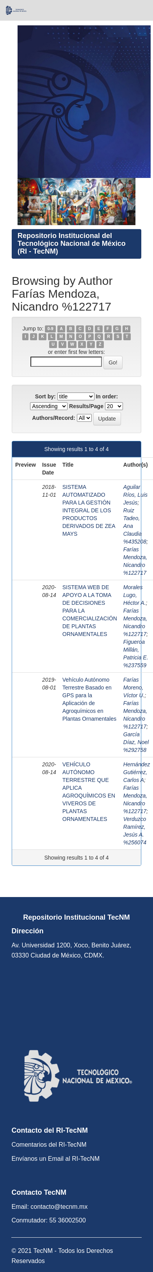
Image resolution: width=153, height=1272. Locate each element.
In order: (107, 396)
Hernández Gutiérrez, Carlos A (136, 772)
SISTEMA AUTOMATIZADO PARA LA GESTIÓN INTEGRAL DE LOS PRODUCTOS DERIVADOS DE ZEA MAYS (88, 510)
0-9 (50, 329)
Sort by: (45, 396)
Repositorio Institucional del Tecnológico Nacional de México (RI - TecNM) (72, 243)
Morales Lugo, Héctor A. (134, 595)
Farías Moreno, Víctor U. (133, 687)
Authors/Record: (53, 418)
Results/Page (86, 406)
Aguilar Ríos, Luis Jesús (135, 495)
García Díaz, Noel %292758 (136, 742)
